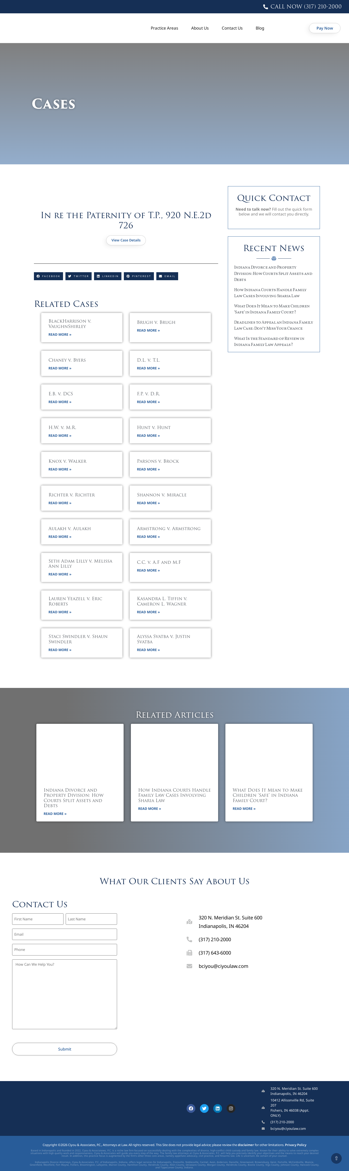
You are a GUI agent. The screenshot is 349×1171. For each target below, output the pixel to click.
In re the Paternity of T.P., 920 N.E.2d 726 (125, 220)
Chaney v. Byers (67, 361)
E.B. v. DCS (60, 394)
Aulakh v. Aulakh (69, 529)
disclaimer (246, 1139)
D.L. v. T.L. (148, 361)
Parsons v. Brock (158, 462)
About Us (200, 28)
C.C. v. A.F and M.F (159, 563)
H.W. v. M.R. (62, 428)
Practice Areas (164, 28)
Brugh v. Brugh (156, 323)
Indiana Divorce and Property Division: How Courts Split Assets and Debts (273, 274)
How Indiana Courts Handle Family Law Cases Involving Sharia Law (174, 796)
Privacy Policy (295, 1139)
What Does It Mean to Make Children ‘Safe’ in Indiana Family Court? (268, 796)
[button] (48, 276)
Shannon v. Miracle (162, 496)
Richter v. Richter (71, 496)
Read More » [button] (59, 335)
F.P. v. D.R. (148, 394)
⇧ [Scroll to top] (336, 1158)
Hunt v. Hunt (154, 428)
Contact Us (232, 28)
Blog (260, 28)
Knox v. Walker (67, 462)
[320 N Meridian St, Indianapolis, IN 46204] (256, 1011)
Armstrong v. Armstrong (169, 529)
